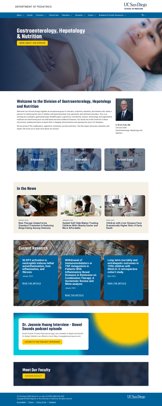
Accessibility (21, 402)
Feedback (52, 402)
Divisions (41, 15)
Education (67, 15)
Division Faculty (33, 376)
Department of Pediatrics (33, 6)
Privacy (31, 402)
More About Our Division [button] (32, 43)
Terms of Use (41, 402)
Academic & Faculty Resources (112, 15)
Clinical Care (54, 15)
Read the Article (31, 283)
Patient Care (125, 159)
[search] (144, 15)
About (20, 15)
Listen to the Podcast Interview (42, 342)
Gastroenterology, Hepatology (51, 33)
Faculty (30, 15)
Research (80, 15)
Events (92, 15)
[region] (81, 54)
